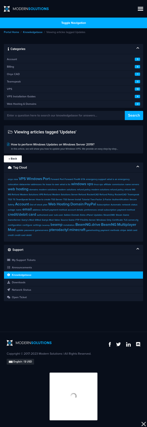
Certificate (117, 220)
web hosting (18, 189)
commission (118, 184)
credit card (20, 235)
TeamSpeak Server (25, 200)
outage (11, 210)
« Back (13, 158)
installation (69, 225)
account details (75, 210)
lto (43, 184)
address (37, 210)
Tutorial (86, 200)
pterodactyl (59, 230)
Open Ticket (17, 297)
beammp (46, 225)
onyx (10, 179)
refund (127, 190)
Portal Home (11, 32)
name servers (132, 184)
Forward (55, 179)
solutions (71, 190)
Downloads (16, 282)
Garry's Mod (27, 220)
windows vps (82, 184)
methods (114, 230)
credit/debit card (22, 214)
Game (126, 215)
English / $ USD (20, 361)
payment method (126, 210)
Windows (34, 179)
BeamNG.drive (87, 225)
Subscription (103, 205)
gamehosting (93, 230)
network (126, 205)
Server (92, 220)
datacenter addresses (30, 184)
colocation (13, 184)
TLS (125, 220)
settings (37, 225)
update (20, 230)
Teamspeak (133, 195)
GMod (38, 220)
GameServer (14, 220)
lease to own (52, 184)
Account (22, 204)
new (16, 179)
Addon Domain (71, 215)
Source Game (68, 220)
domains (33, 190)
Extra (82, 215)
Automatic (116, 205)
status (134, 205)
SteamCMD (109, 215)
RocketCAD (121, 195)
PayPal (90, 204)
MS (133, 190)
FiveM (77, 179)
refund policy (84, 190)
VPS (22, 179)
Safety (11, 205)
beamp (57, 225)
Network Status (19, 289)
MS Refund (13, 195)
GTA (83, 179)
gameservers (41, 230)
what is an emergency (118, 179)
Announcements (19, 267)
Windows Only (103, 220)
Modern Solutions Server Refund (69, 195)
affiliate (107, 184)
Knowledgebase (32, 32)
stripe (123, 230)
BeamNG (108, 225)
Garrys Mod (48, 220)
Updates (98, 215)
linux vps (98, 184)
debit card (132, 230)
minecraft (77, 230)
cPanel (89, 215)
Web (52, 204)
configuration (15, 225)
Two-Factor (96, 200)
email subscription (107, 210)
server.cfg (133, 220)
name (19, 210)
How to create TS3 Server (49, 200)
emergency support (96, 179)
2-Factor (107, 200)
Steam (119, 215)
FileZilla (84, 220)
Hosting (63, 204)
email (27, 209)
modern (62, 190)
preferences (90, 210)
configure (27, 225)
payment (104, 230)
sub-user (58, 215)
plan (45, 205)
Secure (133, 200)
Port (46, 179)
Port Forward (66, 179)
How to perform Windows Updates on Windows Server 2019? (73, 147)
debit (29, 235)
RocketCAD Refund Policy (100, 195)
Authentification (120, 200)
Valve (57, 220)
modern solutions (48, 190)
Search (134, 115)
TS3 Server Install (72, 200)
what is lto (65, 184)
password (29, 230)
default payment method (54, 210)
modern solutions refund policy (107, 190)
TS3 (10, 200)
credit (11, 235)
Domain (77, 204)
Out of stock (36, 205)
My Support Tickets (21, 260)
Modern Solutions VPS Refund (35, 195)
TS (14, 200)
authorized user (45, 215)
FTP (77, 220)
